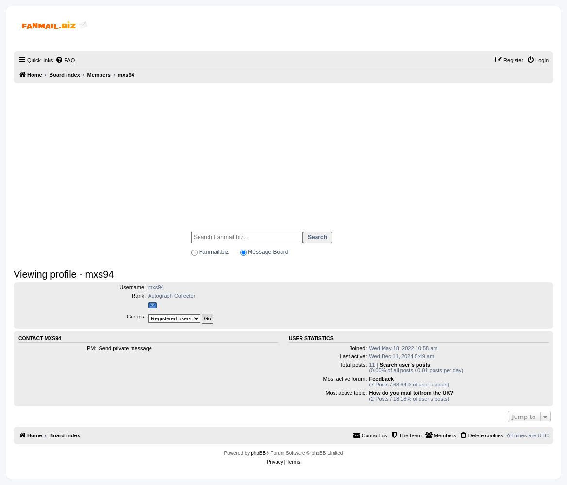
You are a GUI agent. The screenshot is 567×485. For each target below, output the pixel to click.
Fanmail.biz (214, 252)
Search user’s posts (405, 365)
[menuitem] (65, 60)
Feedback (381, 379)
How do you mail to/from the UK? (411, 393)
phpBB (258, 453)
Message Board (268, 252)
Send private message (125, 348)
